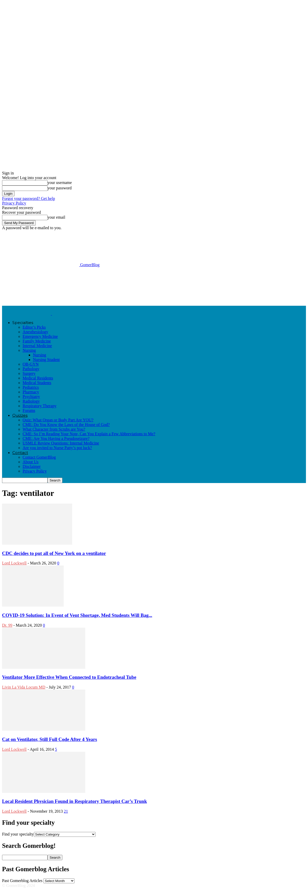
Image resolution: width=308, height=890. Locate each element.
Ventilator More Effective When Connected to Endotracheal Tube (69, 677)
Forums (29, 410)
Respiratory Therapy (40, 406)
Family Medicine (37, 341)
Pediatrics (31, 387)
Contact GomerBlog (39, 457)
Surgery (29, 373)
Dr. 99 (7, 625)
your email (56, 217)
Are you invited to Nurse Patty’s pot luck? (57, 448)
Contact (20, 452)
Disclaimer (32, 466)
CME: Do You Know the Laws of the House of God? (66, 424)
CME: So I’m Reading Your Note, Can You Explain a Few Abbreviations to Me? (89, 434)
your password (60, 188)
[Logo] (27, 313)
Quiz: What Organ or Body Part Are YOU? (58, 420)
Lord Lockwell (14, 563)
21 (66, 811)
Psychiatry (31, 396)
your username (60, 182)
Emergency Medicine (40, 336)
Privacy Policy (14, 203)
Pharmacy (31, 392)
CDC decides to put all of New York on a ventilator (54, 553)
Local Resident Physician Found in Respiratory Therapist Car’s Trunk (74, 801)
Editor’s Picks (34, 327)
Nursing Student (46, 359)
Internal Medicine (37, 346)
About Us (31, 462)
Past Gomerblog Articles (22, 880)
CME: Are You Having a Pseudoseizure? (56, 438)
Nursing (29, 350)
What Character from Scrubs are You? (54, 429)
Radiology (31, 401)
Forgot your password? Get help (28, 198)
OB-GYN (31, 364)
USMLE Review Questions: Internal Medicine (61, 443)
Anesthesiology (35, 332)
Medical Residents (38, 378)
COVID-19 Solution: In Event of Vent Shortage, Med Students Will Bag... (77, 615)
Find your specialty (18, 834)
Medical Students (37, 383)
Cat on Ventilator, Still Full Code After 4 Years (49, 739)
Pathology (31, 369)
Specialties (22, 322)
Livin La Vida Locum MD (23, 687)
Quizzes (19, 415)
